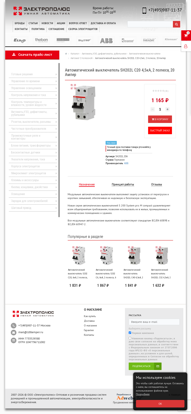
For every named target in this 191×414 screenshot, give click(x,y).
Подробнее (143, 394)
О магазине (90, 325)
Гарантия (89, 330)
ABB (126, 163)
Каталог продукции (29, 68)
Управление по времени (25, 81)
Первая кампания (143, 333)
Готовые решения (22, 74)
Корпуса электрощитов (25, 166)
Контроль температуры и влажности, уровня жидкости (28, 103)
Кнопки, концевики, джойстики (29, 187)
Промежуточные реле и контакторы (25, 137)
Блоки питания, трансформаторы (31, 145)
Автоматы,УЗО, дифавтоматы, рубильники (29, 113)
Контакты (89, 335)
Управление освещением (26, 88)
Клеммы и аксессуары (25, 180)
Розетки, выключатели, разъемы (31, 122)
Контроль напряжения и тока (28, 95)
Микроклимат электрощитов (28, 173)
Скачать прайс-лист (32, 54)
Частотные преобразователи (28, 128)
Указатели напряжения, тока (28, 159)
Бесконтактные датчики (25, 152)
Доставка (89, 320)
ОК (160, 403)
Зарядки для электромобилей (29, 201)
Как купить (90, 316)
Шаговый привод (21, 208)
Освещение (18, 194)
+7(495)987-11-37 (165, 10)
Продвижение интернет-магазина (131, 402)
